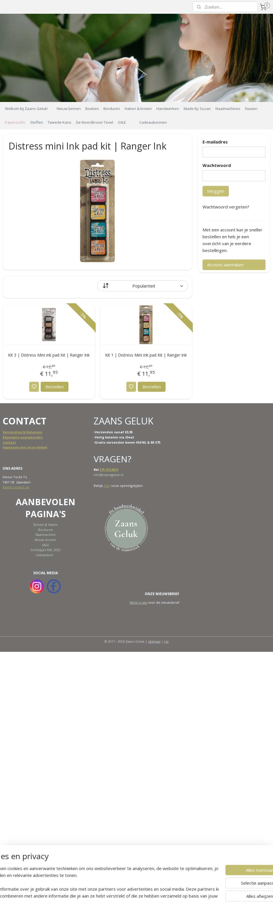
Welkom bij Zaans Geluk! (26, 108)
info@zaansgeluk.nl (108, 475)
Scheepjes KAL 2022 (45, 550)
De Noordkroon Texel (94, 122)
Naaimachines (227, 108)
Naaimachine (46, 534)
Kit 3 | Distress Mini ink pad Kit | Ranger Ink (49, 354)
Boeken (92, 108)
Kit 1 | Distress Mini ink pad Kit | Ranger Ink (146, 354)
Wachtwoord (217, 165)
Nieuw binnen (69, 108)
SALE (122, 122)
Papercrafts (15, 122)
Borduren (111, 108)
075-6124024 (109, 469)
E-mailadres (215, 142)
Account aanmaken (225, 264)
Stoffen (36, 122)
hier (107, 485)
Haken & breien (138, 108)
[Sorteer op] (142, 285)
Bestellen (54, 386)
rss (166, 641)
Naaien (251, 108)
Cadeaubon (44, 555)
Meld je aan (139, 602)
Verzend (10, 432)
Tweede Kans (59, 122)
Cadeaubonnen (153, 122)
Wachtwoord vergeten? (226, 207)
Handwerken (167, 108)
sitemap (154, 641)
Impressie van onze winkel (25, 447)
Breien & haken (46, 524)
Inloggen (215, 191)
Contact (9, 442)
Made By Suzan (197, 108)
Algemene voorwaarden (23, 437)
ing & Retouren (29, 432)
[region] (98, 882)
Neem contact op (16, 487)
